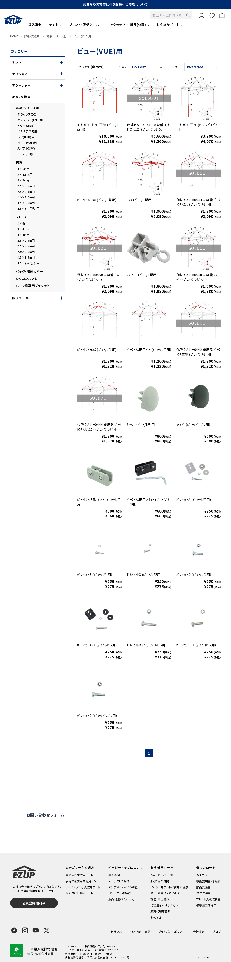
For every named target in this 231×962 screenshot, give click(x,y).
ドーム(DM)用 (26, 154)
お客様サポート (168, 24)
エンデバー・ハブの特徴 (123, 887)
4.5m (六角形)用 (28, 208)
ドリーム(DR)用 (27, 125)
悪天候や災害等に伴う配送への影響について (115, 4)
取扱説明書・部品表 (208, 881)
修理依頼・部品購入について (196, 815)
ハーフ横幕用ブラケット (33, 286)
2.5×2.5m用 (26, 191)
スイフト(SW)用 (27, 148)
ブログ (217, 931)
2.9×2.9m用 (26, 197)
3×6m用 (23, 169)
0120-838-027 (53, 832)
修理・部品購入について (165, 893)
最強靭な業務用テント (79, 875)
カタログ (201, 875)
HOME (14, 36)
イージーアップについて (125, 867)
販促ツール (20, 298)
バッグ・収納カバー (29, 271)
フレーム (22, 217)
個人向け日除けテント (79, 893)
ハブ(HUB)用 (25, 137)
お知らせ (156, 917)
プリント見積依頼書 (208, 899)
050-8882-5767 (81, 950)
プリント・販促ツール (84, 24)
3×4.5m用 (24, 174)
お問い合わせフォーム (45, 815)
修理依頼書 (203, 893)
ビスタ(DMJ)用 (27, 131)
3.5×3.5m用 (26, 203)
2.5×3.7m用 (26, 186)
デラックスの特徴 (118, 881)
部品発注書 (203, 887)
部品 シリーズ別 (56, 36)
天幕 (19, 162)
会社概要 (199, 931)
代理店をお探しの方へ (192, 824)
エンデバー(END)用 (30, 120)
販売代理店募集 (187, 832)
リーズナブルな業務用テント (83, 887)
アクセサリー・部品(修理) (128, 24)
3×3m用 (23, 180)
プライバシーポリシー (172, 931)
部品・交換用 (32, 36)
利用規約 (116, 931)
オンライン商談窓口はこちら (110, 814)
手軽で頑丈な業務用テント (82, 881)
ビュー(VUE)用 (82, 36)
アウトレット (21, 85)
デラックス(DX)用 (28, 114)
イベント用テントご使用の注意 (169, 887)
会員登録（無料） (34, 903)
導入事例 (35, 24)
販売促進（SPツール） (121, 899)
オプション (19, 74)
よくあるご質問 (186, 797)
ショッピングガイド (161, 875)
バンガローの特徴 (119, 893)
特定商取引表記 (140, 931)
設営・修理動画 (187, 806)
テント (53, 24)
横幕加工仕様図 (206, 905)
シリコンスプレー (28, 279)
